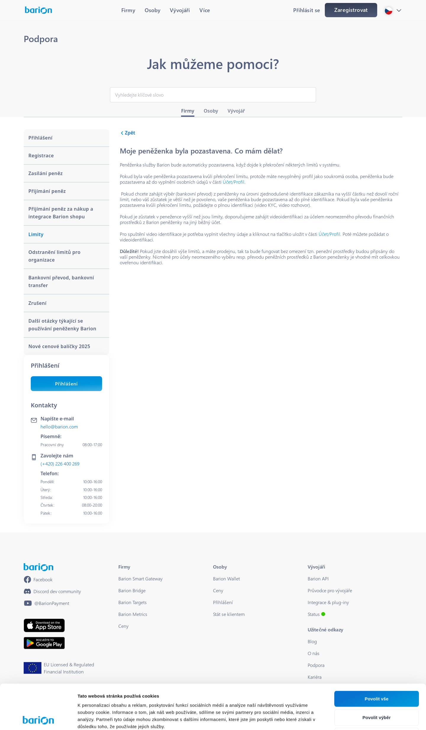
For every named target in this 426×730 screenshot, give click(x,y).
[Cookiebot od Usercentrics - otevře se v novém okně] (38, 718)
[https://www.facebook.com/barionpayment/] (38, 579)
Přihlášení (66, 383)
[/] (38, 567)
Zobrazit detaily (312, 718)
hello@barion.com (59, 426)
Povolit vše (376, 654)
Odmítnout (376, 691)
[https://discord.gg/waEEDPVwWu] (52, 591)
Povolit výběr (376, 672)
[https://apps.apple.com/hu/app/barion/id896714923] (44, 625)
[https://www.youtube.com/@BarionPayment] (46, 603)
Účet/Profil (233, 182)
